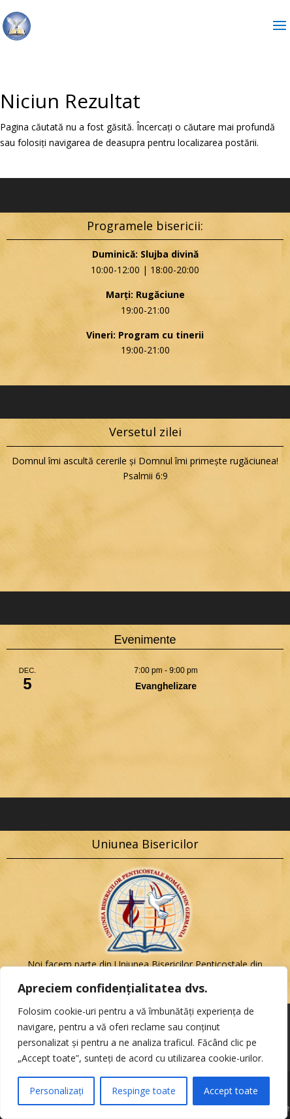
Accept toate (231, 1090)
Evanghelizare (166, 686)
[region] (143, 1042)
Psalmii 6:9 (145, 476)
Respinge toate (144, 1090)
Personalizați (56, 1090)
